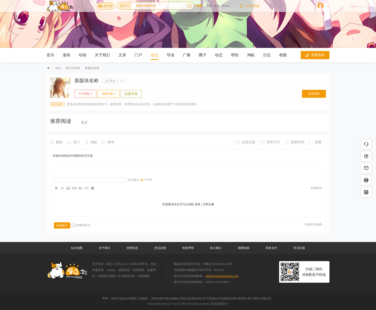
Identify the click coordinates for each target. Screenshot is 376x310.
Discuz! (167, 303)
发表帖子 (62, 225)
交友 (217, 5)
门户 (138, 55)
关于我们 (102, 55)
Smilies (92, 188)
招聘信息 (132, 248)
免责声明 (188, 248)
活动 (209, 5)
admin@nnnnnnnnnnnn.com (222, 276)
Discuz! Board (48, 68)
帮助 (235, 55)
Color (62, 188)
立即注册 (208, 204)
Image (68, 188)
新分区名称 (73, 68)
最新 (59, 142)
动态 (219, 55)
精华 (111, 142)
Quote (80, 188)
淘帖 (251, 55)
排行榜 (105, 6)
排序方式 (273, 142)
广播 (186, 55)
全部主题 (248, 142)
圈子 (202, 55)
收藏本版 (131, 94)
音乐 (50, 55)
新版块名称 (92, 68)
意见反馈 (160, 248)
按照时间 (297, 142)
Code (86, 188)
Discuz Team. (202, 303)
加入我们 (216, 248)
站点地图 (76, 248)
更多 (84, 122)
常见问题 (299, 248)
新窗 (318, 142)
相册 (283, 55)
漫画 (66, 55)
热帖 (93, 142)
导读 (170, 55)
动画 (82, 55)
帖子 (123, 5)
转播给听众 (81, 225)
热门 (76, 142)
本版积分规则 (313, 224)
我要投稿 (315, 55)
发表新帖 (314, 93)
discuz (225, 5)
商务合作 (271, 248)
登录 (197, 204)
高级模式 (316, 188)
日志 (267, 55)
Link (74, 188)
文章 (122, 55)
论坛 (154, 55)
